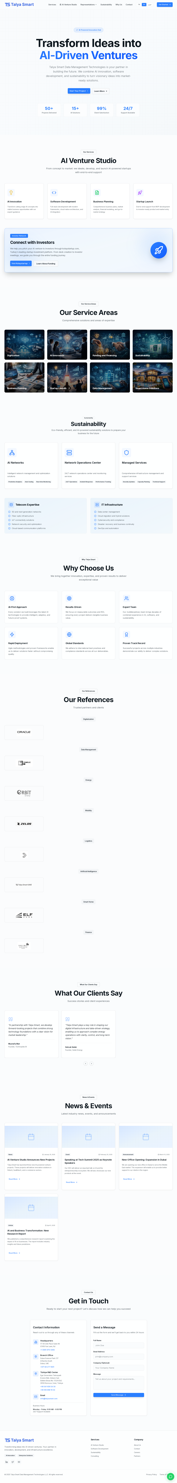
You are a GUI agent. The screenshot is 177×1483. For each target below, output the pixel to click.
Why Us (119, 4)
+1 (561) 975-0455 (47, 1350)
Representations (89, 4)
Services (52, 4)
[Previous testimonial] (86, 1064)
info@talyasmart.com (48, 1399)
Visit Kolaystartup (21, 263)
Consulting (95, 1456)
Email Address (99, 1352)
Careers (137, 1452)
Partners (137, 1456)
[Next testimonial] (91, 1064)
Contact (129, 4)
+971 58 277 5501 (47, 1367)
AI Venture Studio (68, 4)
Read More (14, 1179)
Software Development (99, 1449)
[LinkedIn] (6, 1462)
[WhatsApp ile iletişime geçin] (170, 1476)
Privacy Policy (151, 1474)
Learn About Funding (45, 263)
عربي (149, 4)
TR (139, 4)
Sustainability (106, 4)
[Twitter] (13, 1462)
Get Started (165, 4)
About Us (137, 1445)
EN (144, 4)
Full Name (97, 1340)
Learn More (100, 91)
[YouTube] (19, 1462)
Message (97, 1374)
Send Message (118, 1395)
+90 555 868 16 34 (47, 1390)
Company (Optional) (101, 1363)
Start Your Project (79, 91)
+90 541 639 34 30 (47, 1387)
